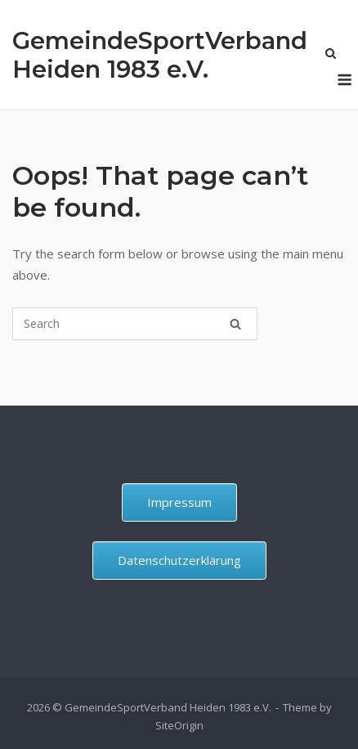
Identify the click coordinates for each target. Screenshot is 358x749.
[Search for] (134, 323)
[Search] (235, 323)
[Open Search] (331, 54)
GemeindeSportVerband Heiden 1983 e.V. (159, 54)
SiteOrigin (179, 725)
